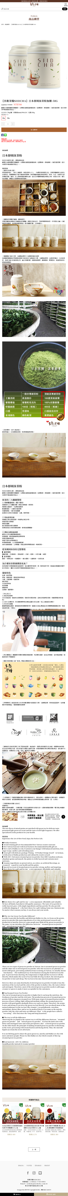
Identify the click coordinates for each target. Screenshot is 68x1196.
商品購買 (7, 24)
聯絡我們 (47, 1165)
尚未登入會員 (52, 1194)
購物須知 (20, 1165)
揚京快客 (27, 1190)
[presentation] (5, 1121)
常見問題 (29, 1165)
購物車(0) (17, 1194)
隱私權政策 (38, 1165)
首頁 (2, 24)
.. (40, 1190)
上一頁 (34, 1149)
